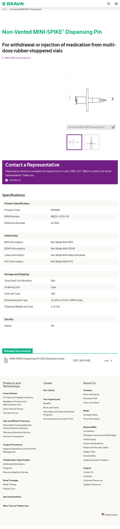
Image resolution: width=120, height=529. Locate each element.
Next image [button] (112, 104)
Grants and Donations (93, 443)
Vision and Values (91, 402)
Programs (7, 468)
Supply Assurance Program (95, 460)
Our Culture (49, 390)
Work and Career (51, 407)
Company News (90, 414)
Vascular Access (10, 413)
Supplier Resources (92, 484)
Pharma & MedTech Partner (15, 472)
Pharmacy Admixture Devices (17, 432)
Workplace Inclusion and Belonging (99, 435)
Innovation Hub (90, 398)
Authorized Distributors (14, 464)
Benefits (47, 403)
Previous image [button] (70, 104)
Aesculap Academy (12, 496)
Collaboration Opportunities (16, 460)
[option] (91, 103)
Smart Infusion (10, 393)
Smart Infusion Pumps (13, 409)
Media (86, 410)
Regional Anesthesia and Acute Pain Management (19, 450)
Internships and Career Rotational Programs (58, 413)
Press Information (91, 419)
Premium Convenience (13, 436)
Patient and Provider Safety (96, 447)
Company (87, 390)
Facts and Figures (91, 394)
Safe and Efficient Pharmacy (16, 421)
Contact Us (88, 472)
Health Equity (89, 439)
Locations (87, 476)
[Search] (109, 4)
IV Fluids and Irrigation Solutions (18, 397)
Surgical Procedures (12, 444)
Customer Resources (93, 480)
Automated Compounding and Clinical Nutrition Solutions (17, 426)
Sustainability (89, 455)
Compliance (88, 431)
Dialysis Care (9, 488)
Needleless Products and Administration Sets (14, 403)
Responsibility (90, 427)
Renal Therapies (10, 480)
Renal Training (9, 484)
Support (87, 468)
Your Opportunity (51, 399)
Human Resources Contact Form (58, 419)
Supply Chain (89, 451)
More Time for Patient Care (16, 506)
